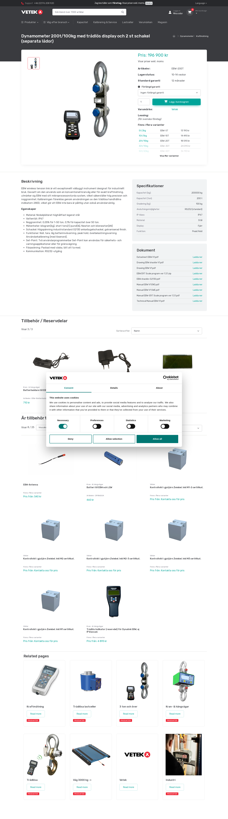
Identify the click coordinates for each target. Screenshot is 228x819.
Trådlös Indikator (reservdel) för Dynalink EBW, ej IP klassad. (113, 627)
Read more (35, 709)
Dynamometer (186, 36)
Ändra (149, 3)
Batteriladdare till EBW (35, 390)
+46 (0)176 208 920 (44, 3)
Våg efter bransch (55, 22)
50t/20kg (144, 151)
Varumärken (145, 22)
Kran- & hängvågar (95, 483)
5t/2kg (142, 130)
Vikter (152, 483)
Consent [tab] (68, 388)
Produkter (29, 22)
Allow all (157, 439)
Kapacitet (82, 22)
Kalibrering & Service (105, 22)
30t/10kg (143, 146)
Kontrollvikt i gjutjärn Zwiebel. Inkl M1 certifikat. (48, 625)
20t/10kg (143, 141)
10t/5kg (143, 135)
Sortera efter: (123, 331)
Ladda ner (197, 257)
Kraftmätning (202, 36)
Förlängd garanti (149, 87)
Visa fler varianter (169, 156)
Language (200, 3)
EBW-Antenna (30, 483)
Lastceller (127, 22)
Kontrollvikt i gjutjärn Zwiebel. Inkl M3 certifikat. (175, 556)
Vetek (175, 109)
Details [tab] (114, 388)
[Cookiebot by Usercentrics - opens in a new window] (165, 378)
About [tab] (159, 388)
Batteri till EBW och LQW (99, 486)
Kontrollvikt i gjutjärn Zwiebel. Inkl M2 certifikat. (48, 556)
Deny (70, 439)
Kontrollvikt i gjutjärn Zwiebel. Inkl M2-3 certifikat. (113, 556)
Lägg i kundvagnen (176, 101)
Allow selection (114, 439)
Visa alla (42, 426)
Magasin (162, 22)
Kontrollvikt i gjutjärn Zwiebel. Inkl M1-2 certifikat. (176, 486)
